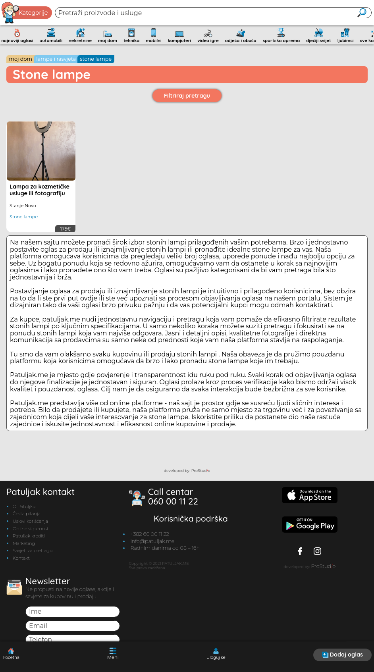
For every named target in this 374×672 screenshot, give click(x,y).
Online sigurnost (30, 528)
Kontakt (21, 558)
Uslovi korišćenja (30, 521)
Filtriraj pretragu (187, 95)
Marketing (24, 543)
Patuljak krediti (29, 536)
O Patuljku (24, 506)
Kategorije (25, 12)
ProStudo (200, 470)
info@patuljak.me (152, 541)
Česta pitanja (26, 513)
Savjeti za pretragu (32, 550)
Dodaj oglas (342, 654)
